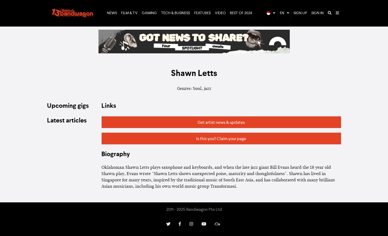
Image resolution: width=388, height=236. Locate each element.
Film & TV (129, 13)
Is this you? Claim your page (221, 139)
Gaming (149, 13)
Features (202, 13)
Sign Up (300, 13)
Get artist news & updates (221, 123)
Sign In (317, 13)
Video (220, 13)
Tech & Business (175, 13)
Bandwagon (72, 13)
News (112, 13)
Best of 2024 (241, 13)
